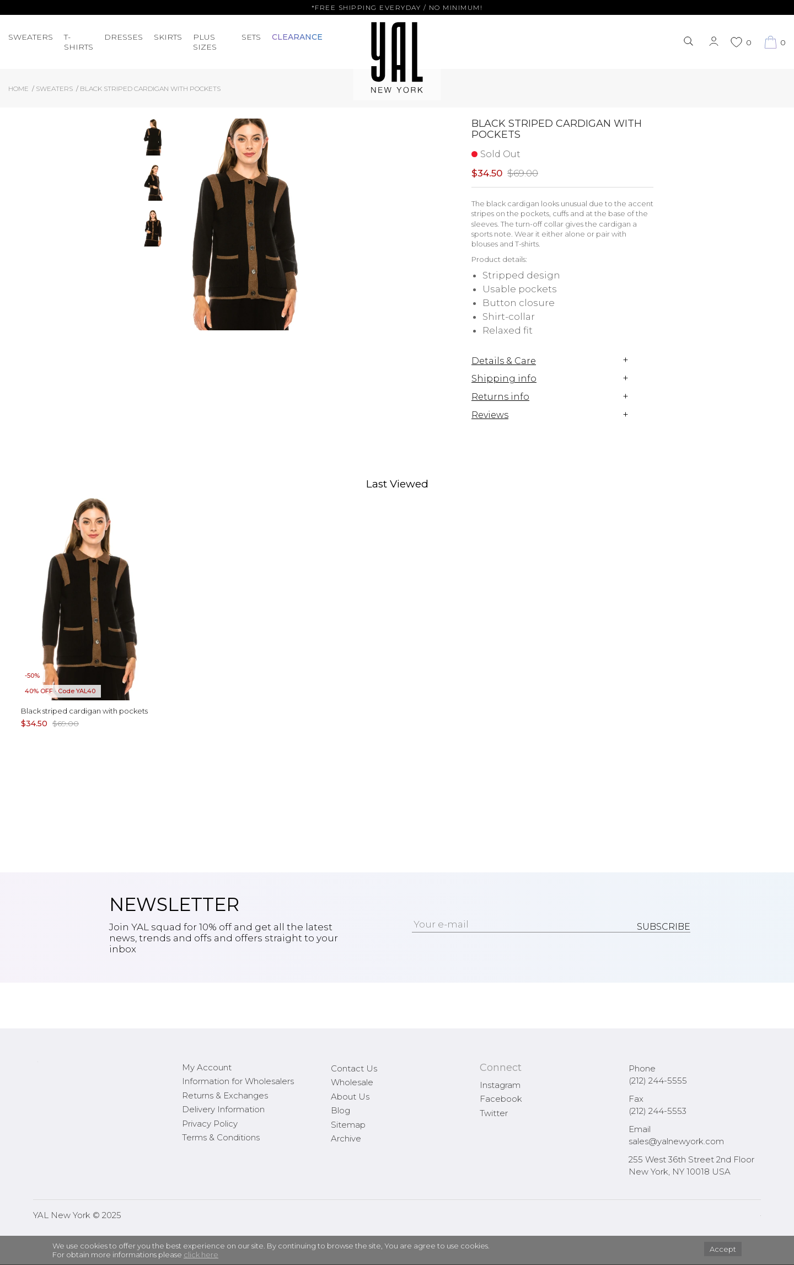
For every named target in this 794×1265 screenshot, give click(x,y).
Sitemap (348, 1124)
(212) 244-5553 (657, 1111)
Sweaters (30, 37)
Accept (723, 1249)
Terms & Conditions (221, 1137)
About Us (350, 1096)
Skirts (168, 37)
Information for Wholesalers (238, 1081)
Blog (340, 1110)
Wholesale (352, 1082)
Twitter (494, 1113)
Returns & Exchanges (225, 1095)
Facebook (501, 1099)
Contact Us (354, 1068)
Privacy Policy (210, 1123)
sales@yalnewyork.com (676, 1141)
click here (201, 1254)
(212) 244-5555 (658, 1080)
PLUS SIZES (205, 42)
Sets (251, 37)
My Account (207, 1067)
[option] (153, 141)
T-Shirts (78, 42)
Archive (346, 1138)
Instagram (500, 1085)
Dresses (123, 37)
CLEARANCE (297, 37)
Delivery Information (223, 1109)
